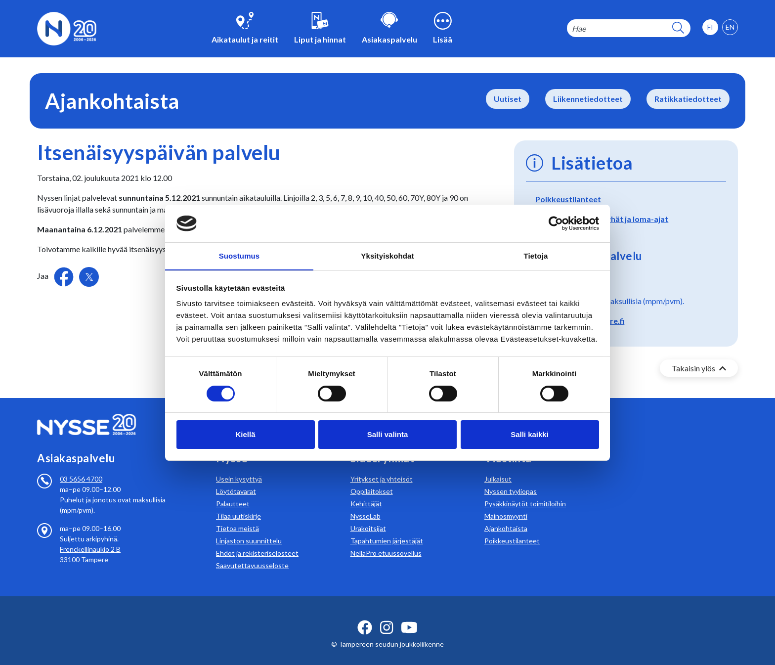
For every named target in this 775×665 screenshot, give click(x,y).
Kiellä (245, 435)
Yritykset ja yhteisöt (381, 467)
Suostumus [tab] (239, 256)
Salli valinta (387, 435)
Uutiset (507, 98)
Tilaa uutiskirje (238, 504)
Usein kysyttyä (239, 467)
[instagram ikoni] (386, 615)
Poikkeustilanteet (568, 199)
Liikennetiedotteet (588, 98)
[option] (730, 27)
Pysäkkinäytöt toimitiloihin (525, 492)
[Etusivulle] (66, 27)
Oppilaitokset (371, 479)
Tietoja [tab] (536, 256)
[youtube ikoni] (409, 615)
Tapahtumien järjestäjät (386, 529)
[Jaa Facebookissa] (64, 275)
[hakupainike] (678, 28)
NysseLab (365, 504)
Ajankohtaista (505, 516)
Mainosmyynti (505, 504)
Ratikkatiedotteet (688, 98)
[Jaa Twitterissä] (89, 277)
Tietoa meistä (237, 516)
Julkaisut (498, 467)
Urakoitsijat (368, 516)
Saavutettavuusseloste (252, 553)
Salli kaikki (530, 435)
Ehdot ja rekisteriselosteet (257, 541)
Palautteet (233, 492)
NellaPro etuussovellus (386, 541)
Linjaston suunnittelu (249, 529)
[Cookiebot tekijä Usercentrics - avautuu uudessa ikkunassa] (556, 223)
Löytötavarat (236, 479)
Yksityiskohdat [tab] (387, 256)
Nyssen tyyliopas (510, 479)
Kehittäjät (366, 492)
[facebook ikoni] (364, 615)
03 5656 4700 (81, 467)
